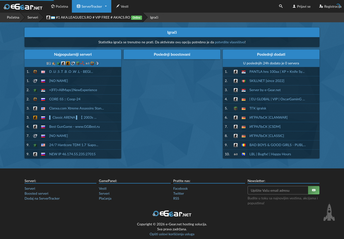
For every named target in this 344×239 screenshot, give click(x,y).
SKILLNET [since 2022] (267, 81)
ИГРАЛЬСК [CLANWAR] (269, 117)
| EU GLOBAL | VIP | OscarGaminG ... (277, 99)
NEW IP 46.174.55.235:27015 (72, 154)
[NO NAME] (58, 81)
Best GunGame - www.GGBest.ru (74, 126)
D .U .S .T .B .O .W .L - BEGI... (71, 71)
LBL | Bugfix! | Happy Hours (270, 154)
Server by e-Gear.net (265, 90)
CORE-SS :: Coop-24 (64, 99)
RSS (176, 198)
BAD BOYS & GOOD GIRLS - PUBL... (278, 145)
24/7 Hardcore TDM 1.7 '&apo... (73, 145)
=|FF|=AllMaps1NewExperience (73, 90)
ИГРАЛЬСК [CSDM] (265, 126)
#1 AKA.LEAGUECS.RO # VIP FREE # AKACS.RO (94, 17)
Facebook (180, 188)
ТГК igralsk (258, 108)
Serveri (33, 17)
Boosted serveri (36, 193)
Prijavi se (301, 6)
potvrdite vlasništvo (230, 42)
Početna (59, 6)
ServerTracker (89, 6)
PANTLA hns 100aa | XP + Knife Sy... (277, 71)
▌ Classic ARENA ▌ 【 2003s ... (72, 117)
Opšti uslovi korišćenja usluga (172, 234)
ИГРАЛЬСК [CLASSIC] (267, 135)
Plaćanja (105, 198)
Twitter (178, 193)
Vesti (122, 6)
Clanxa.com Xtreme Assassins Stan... (76, 108)
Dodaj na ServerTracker (42, 198)
